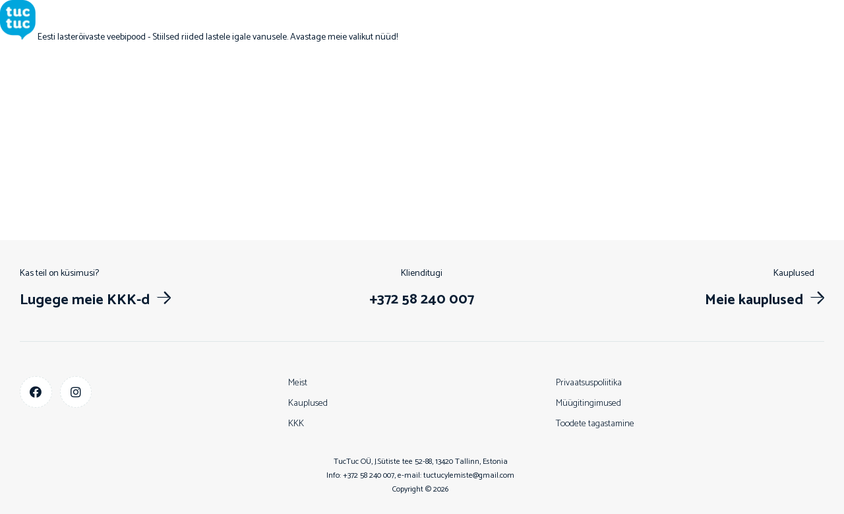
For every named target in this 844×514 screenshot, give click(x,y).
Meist (297, 383)
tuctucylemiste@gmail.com (468, 475)
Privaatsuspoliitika (589, 383)
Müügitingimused (588, 403)
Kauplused (308, 403)
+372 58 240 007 (368, 475)
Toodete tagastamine (595, 424)
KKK (296, 424)
